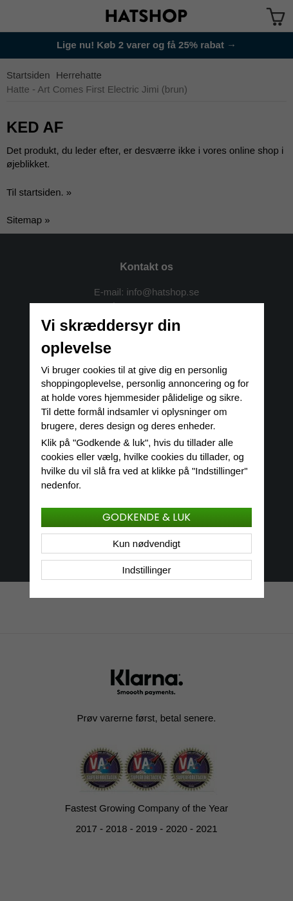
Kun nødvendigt (146, 543)
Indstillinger (146, 569)
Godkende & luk (146, 517)
